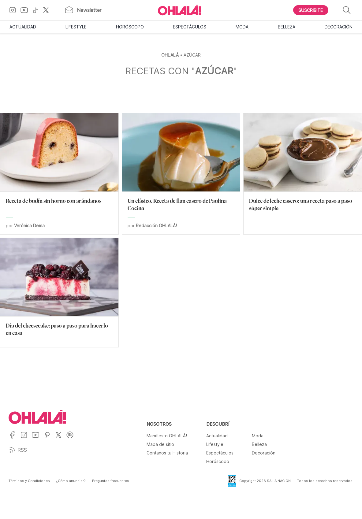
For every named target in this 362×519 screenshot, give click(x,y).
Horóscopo (130, 26)
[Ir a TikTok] (37, 10)
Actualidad (22, 26)
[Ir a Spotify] (72, 439)
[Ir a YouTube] (26, 10)
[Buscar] (347, 10)
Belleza (286, 26)
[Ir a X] (48, 10)
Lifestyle (76, 26)
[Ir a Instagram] (15, 10)
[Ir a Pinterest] (49, 439)
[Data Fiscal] (228, 481)
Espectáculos (189, 26)
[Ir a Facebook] (15, 438)
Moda (242, 26)
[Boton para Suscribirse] (311, 10)
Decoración (339, 26)
